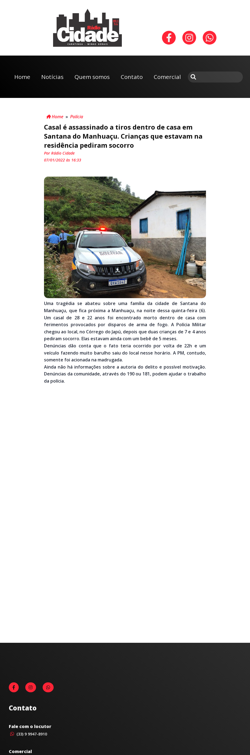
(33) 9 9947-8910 (28, 734)
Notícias (52, 77)
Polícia (76, 117)
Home (22, 77)
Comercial (167, 77)
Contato (132, 77)
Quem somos (92, 77)
